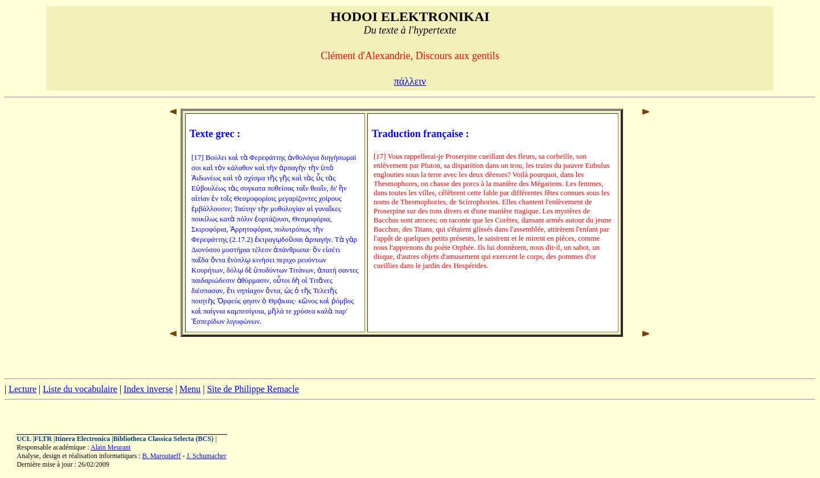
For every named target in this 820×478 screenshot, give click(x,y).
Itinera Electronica (82, 439)
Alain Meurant (110, 447)
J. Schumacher (206, 456)
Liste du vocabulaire (80, 389)
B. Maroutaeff (161, 456)
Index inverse (148, 389)
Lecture (22, 389)
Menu (189, 389)
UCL (24, 439)
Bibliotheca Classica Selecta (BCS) (163, 439)
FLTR (43, 439)
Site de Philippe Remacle (252, 389)
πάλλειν (410, 81)
